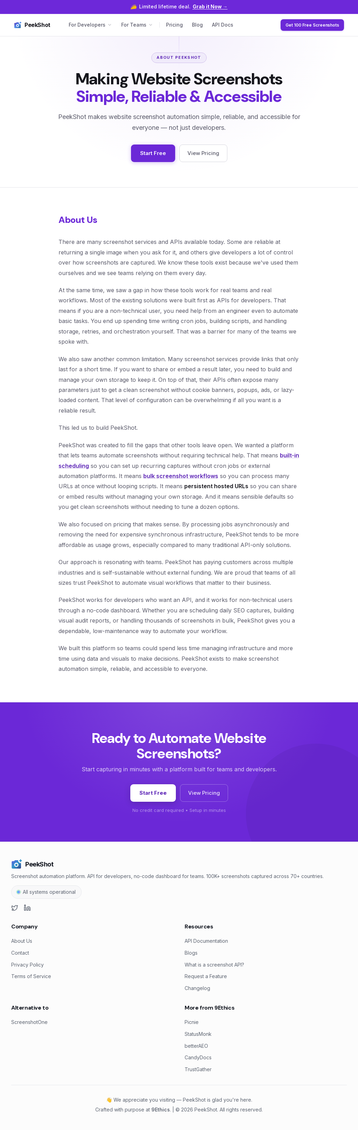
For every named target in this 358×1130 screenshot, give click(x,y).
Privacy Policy (27, 965)
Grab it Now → (210, 6)
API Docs (222, 25)
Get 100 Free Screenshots (312, 25)
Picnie (192, 1022)
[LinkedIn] (27, 907)
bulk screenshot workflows (180, 475)
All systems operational (49, 892)
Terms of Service (31, 976)
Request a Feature (206, 976)
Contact (20, 953)
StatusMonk (198, 1034)
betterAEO (196, 1046)
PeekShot (32, 25)
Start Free (153, 153)
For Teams (137, 25)
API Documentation (206, 941)
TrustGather (198, 1069)
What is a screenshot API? (214, 965)
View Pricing (203, 153)
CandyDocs (198, 1057)
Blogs (191, 953)
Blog (197, 25)
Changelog (197, 988)
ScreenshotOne (29, 1022)
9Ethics (160, 1110)
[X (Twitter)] (14, 907)
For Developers (90, 25)
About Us (21, 941)
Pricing (174, 25)
